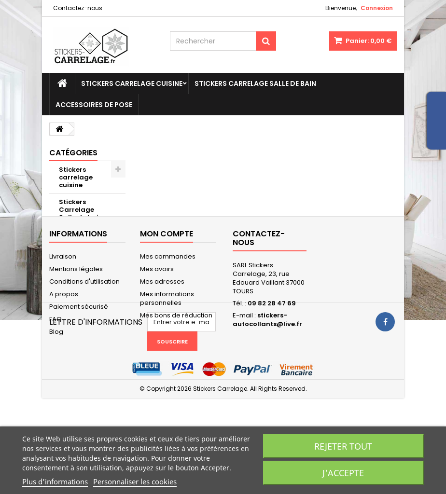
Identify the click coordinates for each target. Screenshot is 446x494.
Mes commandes (167, 310)
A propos (63, 347)
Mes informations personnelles (167, 352)
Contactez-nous (77, 8)
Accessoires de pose (94, 105)
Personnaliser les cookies (135, 481)
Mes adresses (162, 335)
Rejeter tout (343, 446)
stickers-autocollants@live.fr (267, 373)
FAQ (55, 372)
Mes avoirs (157, 322)
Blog (56, 385)
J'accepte (343, 473)
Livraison (62, 310)
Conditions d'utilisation (84, 335)
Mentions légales (76, 322)
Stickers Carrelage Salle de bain (255, 83)
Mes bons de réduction (176, 368)
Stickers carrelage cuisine (131, 83)
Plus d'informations (55, 481)
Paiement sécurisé (78, 360)
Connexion (377, 8)
